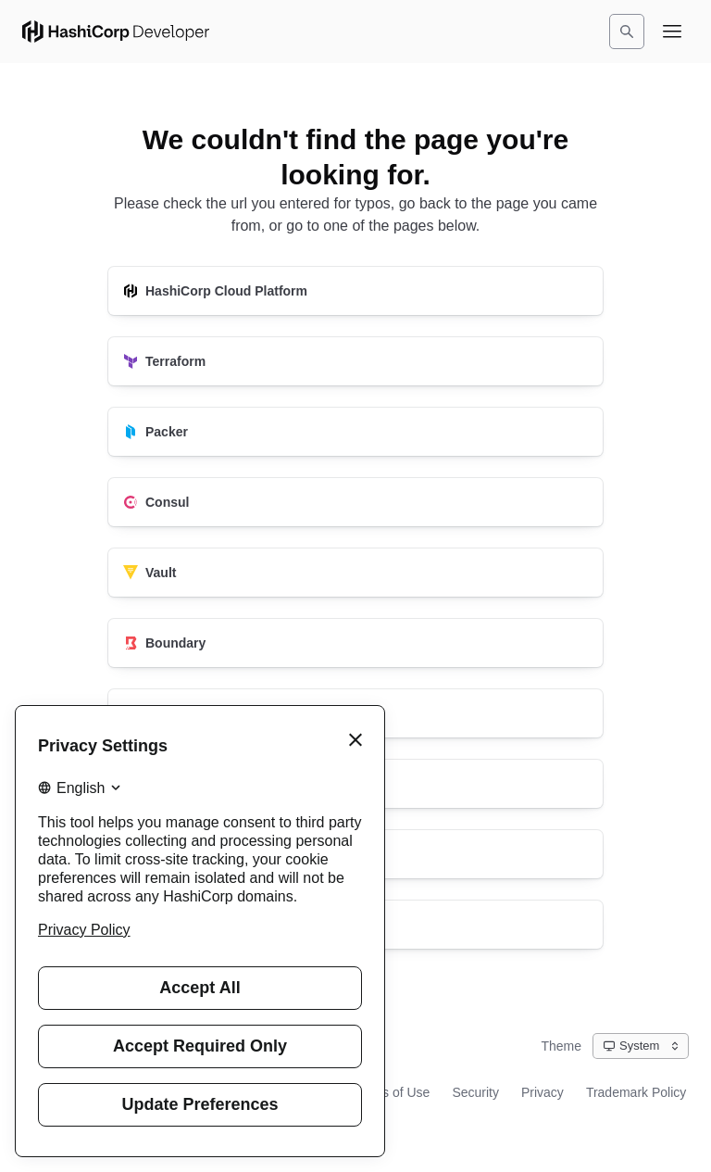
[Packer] (355, 432)
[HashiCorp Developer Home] (115, 31)
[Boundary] (355, 643)
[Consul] (355, 502)
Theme (561, 1046)
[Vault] (355, 572)
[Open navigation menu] (672, 31)
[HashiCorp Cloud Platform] (355, 291)
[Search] (626, 31)
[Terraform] (355, 361)
